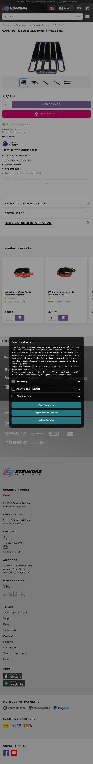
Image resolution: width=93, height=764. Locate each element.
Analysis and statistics (28, 388)
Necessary (21, 381)
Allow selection (46, 405)
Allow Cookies (46, 420)
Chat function (23, 396)
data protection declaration (62, 366)
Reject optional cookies (46, 412)
